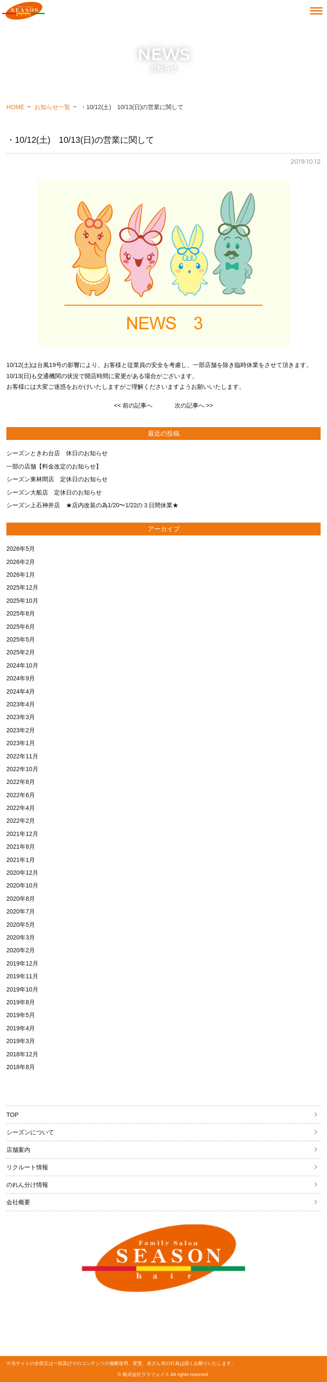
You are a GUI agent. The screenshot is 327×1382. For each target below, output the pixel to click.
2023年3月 (20, 717)
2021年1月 (20, 859)
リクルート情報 (27, 1167)
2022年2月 (20, 820)
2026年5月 (20, 548)
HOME (15, 107)
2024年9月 (20, 678)
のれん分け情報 (27, 1184)
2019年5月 (20, 1015)
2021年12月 (22, 833)
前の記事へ (133, 405)
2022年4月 (20, 807)
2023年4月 (20, 704)
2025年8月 (20, 613)
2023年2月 (20, 730)
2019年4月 (20, 1028)
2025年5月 (20, 639)
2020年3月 (20, 937)
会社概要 (18, 1202)
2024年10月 (22, 665)
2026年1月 (20, 574)
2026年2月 (20, 561)
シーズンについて (30, 1132)
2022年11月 (22, 756)
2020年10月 (22, 885)
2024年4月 (20, 691)
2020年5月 (20, 924)
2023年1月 (20, 743)
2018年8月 (20, 1067)
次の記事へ (194, 405)
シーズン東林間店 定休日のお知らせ (57, 479)
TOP (12, 1114)
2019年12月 (22, 963)
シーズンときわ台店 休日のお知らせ (57, 453)
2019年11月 (22, 976)
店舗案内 (18, 1149)
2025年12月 (22, 587)
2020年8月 (20, 898)
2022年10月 (22, 769)
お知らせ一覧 (52, 107)
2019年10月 (22, 989)
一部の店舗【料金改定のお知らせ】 (54, 466)
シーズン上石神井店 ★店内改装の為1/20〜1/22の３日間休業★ (92, 505)
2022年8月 (20, 781)
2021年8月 (20, 846)
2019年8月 (20, 1002)
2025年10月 (22, 600)
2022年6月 (20, 795)
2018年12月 (22, 1054)
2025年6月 (20, 626)
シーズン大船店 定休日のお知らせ (54, 492)
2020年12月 (22, 872)
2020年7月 (20, 911)
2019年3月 (20, 1041)
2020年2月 (20, 950)
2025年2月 (20, 652)
